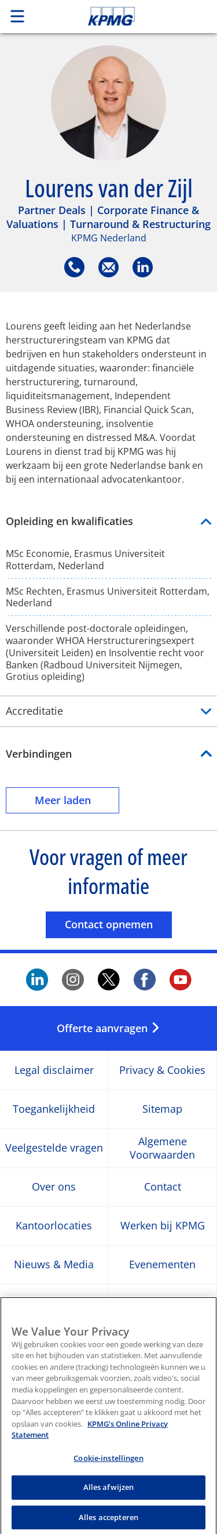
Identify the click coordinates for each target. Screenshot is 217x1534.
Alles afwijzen (108, 1494)
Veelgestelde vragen (54, 1148)
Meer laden (77, 800)
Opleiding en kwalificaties (108, 521)
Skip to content (131, 16)
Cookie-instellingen (108, 1465)
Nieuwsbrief (53, 1303)
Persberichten (162, 1303)
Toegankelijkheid (54, 1109)
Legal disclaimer (54, 1070)
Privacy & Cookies (162, 1070)
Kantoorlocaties (54, 1225)
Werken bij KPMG (162, 1225)
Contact (162, 1186)
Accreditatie (108, 711)
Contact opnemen (118, 924)
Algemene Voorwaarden (162, 1147)
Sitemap (162, 1109)
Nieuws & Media (54, 1264)
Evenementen (162, 1264)
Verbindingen (39, 754)
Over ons (54, 1186)
